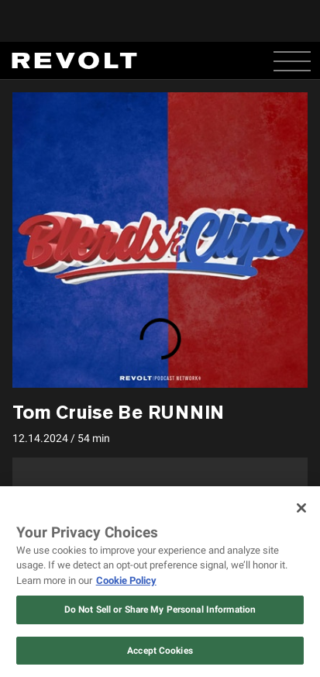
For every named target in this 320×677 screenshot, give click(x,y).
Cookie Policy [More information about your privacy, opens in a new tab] (126, 580)
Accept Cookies (160, 650)
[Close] (301, 508)
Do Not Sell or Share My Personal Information (160, 609)
